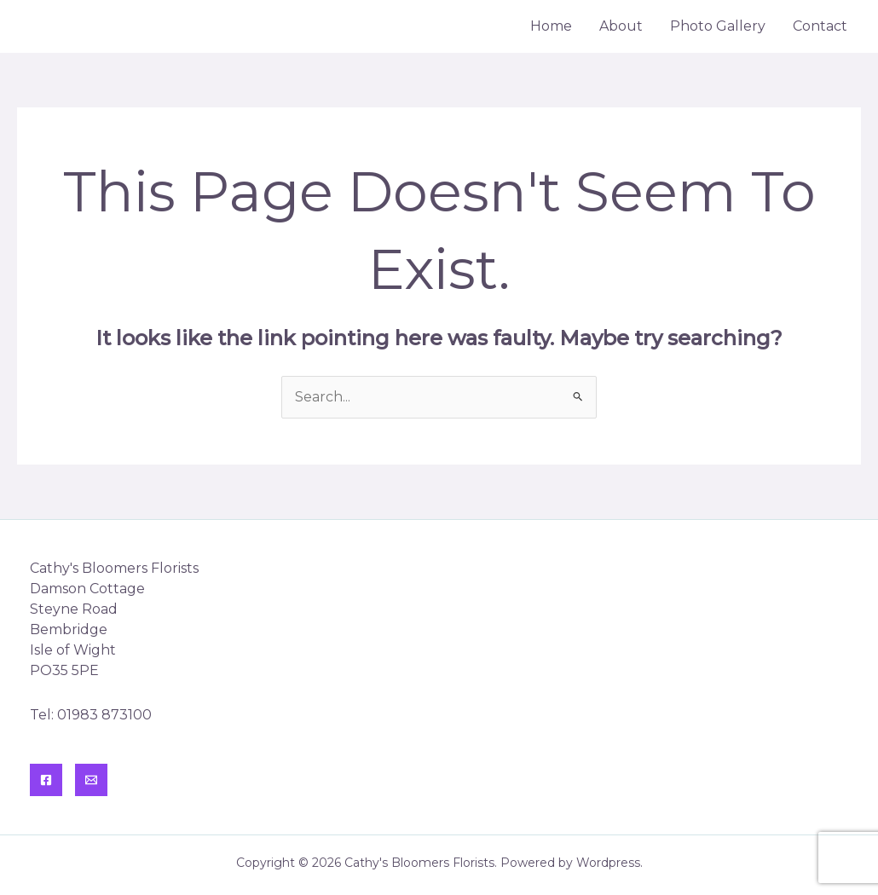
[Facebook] (46, 780)
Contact (820, 26)
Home (551, 26)
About (621, 26)
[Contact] (91, 780)
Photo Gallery (717, 26)
